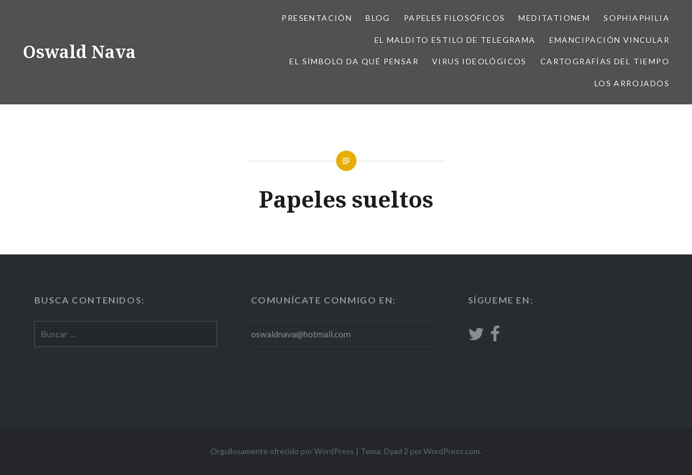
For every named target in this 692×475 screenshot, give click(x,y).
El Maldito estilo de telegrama (455, 40)
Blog (377, 18)
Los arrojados (631, 83)
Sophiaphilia (636, 18)
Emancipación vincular (609, 40)
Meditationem (554, 18)
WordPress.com (452, 451)
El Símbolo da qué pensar (353, 61)
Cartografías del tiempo (604, 61)
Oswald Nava (79, 51)
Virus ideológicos (479, 61)
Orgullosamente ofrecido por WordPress (282, 451)
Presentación (316, 18)
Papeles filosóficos (454, 18)
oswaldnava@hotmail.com (301, 334)
